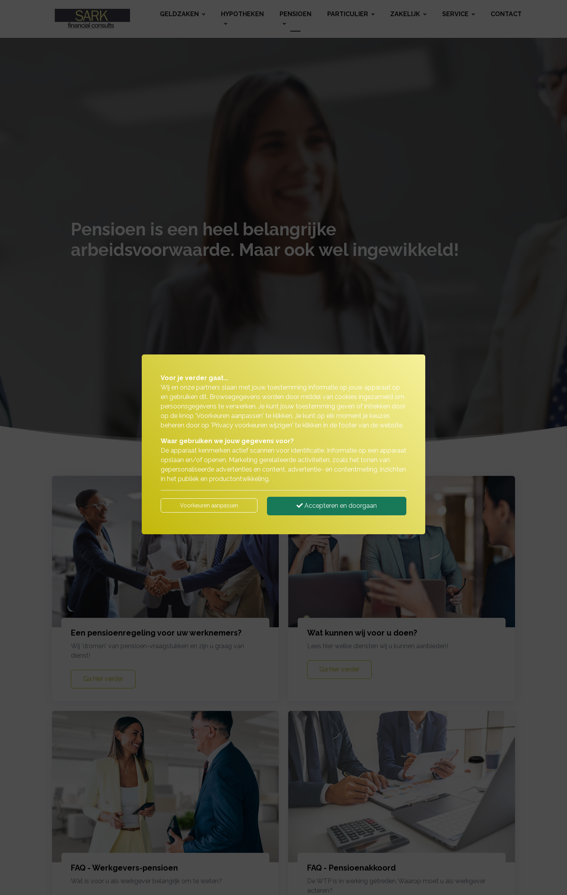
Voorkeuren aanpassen (209, 505)
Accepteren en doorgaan (336, 505)
